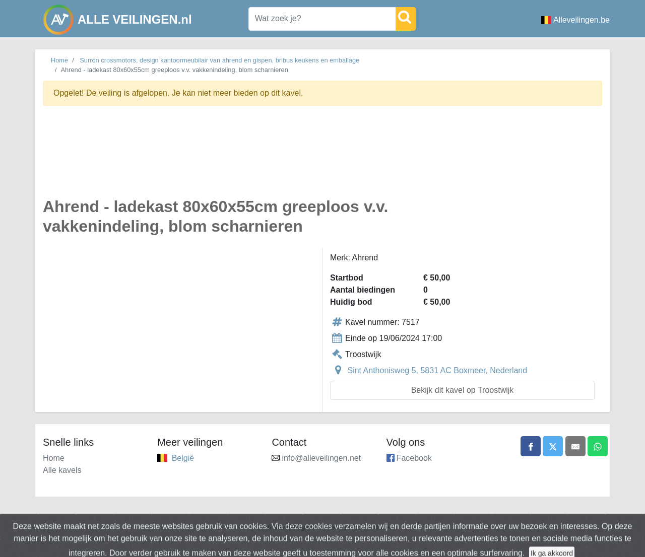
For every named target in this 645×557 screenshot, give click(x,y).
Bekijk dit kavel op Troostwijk (462, 390)
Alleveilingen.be (575, 20)
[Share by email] (575, 446)
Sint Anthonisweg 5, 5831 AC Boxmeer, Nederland (437, 370)
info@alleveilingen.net (321, 458)
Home (59, 60)
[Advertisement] (322, 157)
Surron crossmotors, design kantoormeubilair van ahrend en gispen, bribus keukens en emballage (219, 60)
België (183, 458)
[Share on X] (553, 446)
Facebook (414, 458)
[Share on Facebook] (531, 446)
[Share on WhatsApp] (598, 446)
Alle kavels (62, 470)
